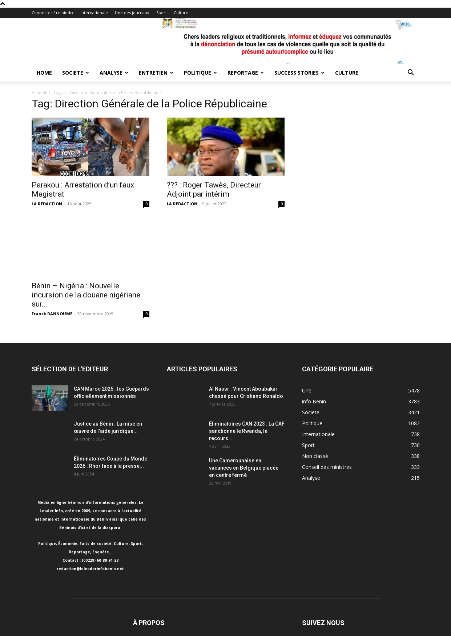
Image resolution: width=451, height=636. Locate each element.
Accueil (39, 93)
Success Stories (299, 72)
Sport (161, 12)
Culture (181, 12)
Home (44, 72)
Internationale (94, 12)
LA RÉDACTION (47, 203)
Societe (75, 72)
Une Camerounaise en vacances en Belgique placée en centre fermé (243, 468)
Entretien (156, 72)
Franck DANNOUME (52, 313)
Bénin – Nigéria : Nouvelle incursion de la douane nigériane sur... (86, 294)
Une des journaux (132, 12)
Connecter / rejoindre (53, 12)
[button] (411, 73)
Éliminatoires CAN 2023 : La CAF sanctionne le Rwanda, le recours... (247, 431)
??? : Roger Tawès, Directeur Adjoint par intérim (214, 189)
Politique (200, 72)
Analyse (114, 72)
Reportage (245, 72)
